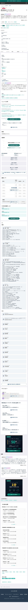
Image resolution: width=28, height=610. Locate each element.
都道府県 (6, 5)
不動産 (3, 25)
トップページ (2, 5)
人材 (3, 578)
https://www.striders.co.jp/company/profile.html (12, 23)
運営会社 (21, 594)
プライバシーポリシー (8, 594)
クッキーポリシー (16, 594)
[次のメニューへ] (27, 51)
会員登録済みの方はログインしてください (14, 147)
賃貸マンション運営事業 (4, 500)
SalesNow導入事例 (14, 591)
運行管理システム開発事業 (13, 500)
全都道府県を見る (4, 581)
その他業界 (13, 578)
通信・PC (6, 578)
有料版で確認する (5, 80)
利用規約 (2, 594)
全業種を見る (9, 581)
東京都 (10, 5)
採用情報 (25, 594)
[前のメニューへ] (0, 51)
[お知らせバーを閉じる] (27, 1)
